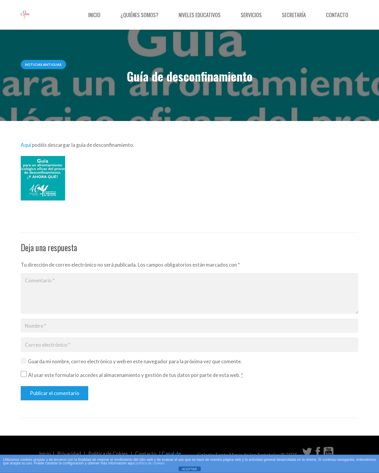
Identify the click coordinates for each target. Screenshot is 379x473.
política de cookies (150, 463)
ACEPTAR (189, 469)
